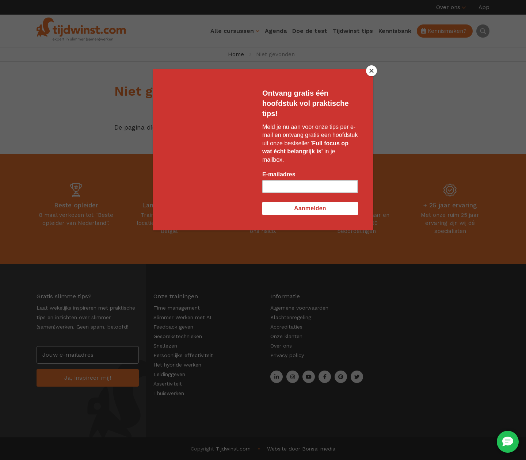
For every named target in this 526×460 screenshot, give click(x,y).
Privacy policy (287, 355)
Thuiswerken (168, 393)
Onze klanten (286, 336)
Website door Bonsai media (301, 449)
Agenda (276, 30)
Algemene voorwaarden (299, 308)
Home (236, 54)
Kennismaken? (443, 31)
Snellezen (165, 346)
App (484, 7)
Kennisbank (394, 30)
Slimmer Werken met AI (182, 317)
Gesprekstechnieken (177, 336)
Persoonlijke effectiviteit (183, 355)
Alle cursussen (232, 30)
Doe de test (309, 30)
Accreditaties (286, 327)
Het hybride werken (177, 365)
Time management (176, 308)
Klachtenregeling (290, 317)
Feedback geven (173, 327)
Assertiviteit (167, 384)
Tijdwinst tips (353, 30)
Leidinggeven (169, 374)
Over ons (448, 7)
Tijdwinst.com (233, 449)
